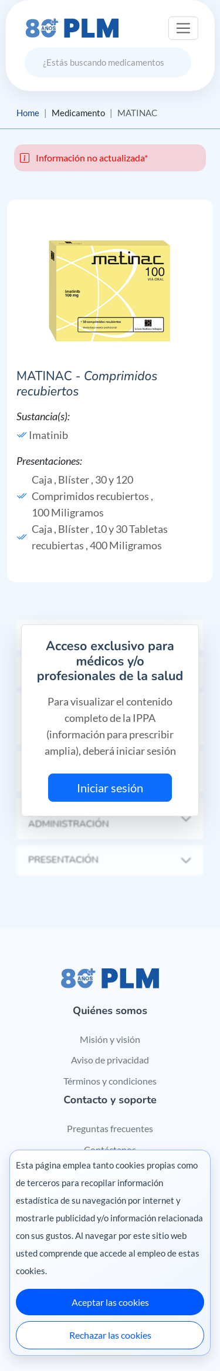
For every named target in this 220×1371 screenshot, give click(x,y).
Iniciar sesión (110, 788)
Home (27, 112)
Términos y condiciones (110, 1080)
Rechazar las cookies (110, 1334)
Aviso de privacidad (110, 1059)
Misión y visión (110, 1039)
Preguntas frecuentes (110, 1128)
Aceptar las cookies (110, 1302)
